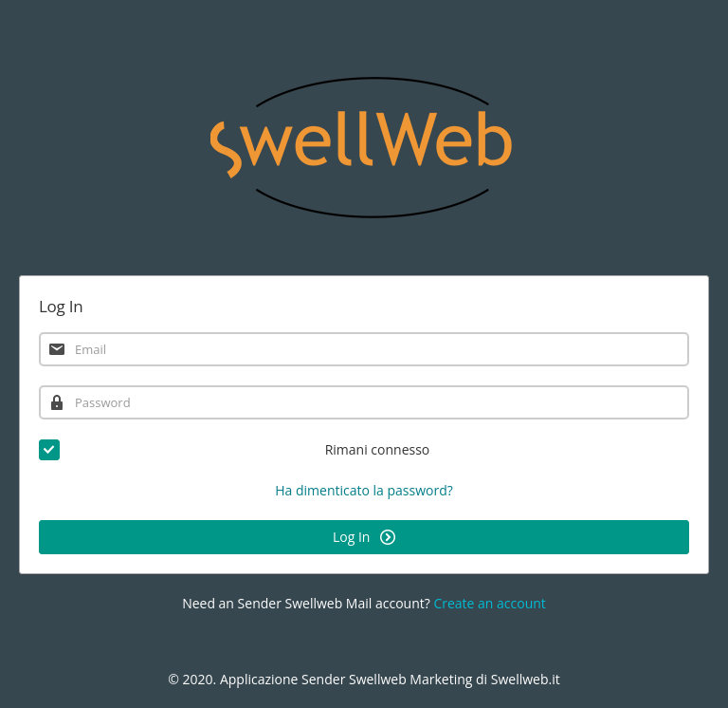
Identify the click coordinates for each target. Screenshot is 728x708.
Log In (364, 537)
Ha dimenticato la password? (364, 490)
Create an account (489, 603)
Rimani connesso (234, 449)
